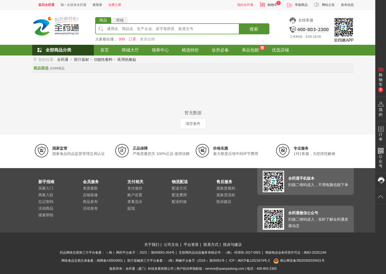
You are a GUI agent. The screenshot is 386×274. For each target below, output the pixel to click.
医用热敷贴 (126, 59)
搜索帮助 (45, 215)
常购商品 (301, 5)
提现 (131, 208)
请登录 (97, 5)
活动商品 (45, 208)
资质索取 (90, 188)
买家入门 (45, 188)
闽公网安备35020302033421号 (298, 260)
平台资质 (191, 244)
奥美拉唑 (147, 39)
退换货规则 (225, 188)
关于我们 (151, 244)
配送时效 (179, 201)
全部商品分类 (58, 50)
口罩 (132, 39)
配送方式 (179, 188)
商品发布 (90, 201)
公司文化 (171, 244)
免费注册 (114, 5)
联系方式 (210, 244)
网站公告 (328, 5)
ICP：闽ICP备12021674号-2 (249, 260)
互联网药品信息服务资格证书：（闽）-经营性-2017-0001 (220, 252)
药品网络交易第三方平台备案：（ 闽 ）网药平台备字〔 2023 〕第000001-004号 (117, 252)
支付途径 (134, 188)
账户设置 (134, 195)
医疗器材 (81, 59)
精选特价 (190, 50)
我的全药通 (245, 5)
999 (122, 39)
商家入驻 (45, 195)
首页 (104, 50)
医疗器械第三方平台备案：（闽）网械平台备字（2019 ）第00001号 (176, 260)
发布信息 (347, 5)
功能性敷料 (103, 59)
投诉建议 (223, 201)
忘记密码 (45, 201)
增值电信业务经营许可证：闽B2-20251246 (295, 252)
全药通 (62, 59)
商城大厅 (130, 50)
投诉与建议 (232, 244)
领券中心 (160, 50)
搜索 (254, 29)
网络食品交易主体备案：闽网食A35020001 (92, 260)
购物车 (272, 5)
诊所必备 (220, 50)
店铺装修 (90, 195)
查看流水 (134, 201)
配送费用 (179, 195)
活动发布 (90, 208)
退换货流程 (225, 195)
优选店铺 (280, 50)
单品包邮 (250, 50)
